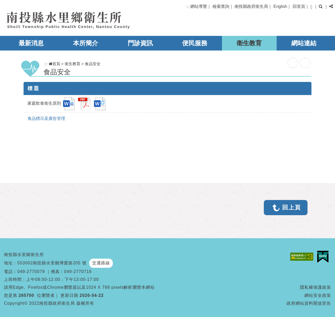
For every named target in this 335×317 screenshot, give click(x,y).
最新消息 (31, 43)
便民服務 (194, 43)
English (280, 6)
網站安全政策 (317, 295)
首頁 (54, 64)
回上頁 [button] (291, 207)
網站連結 (303, 43)
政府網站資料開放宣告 (309, 303)
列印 (305, 63)
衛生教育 (249, 43)
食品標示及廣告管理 (46, 118)
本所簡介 (85, 43)
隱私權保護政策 (315, 287)
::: (187, 7)
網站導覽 (198, 6)
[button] (311, 7)
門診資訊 (140, 43)
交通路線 (101, 263)
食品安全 (92, 64)
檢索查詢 (221, 6)
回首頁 (299, 6)
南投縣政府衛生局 (251, 6)
